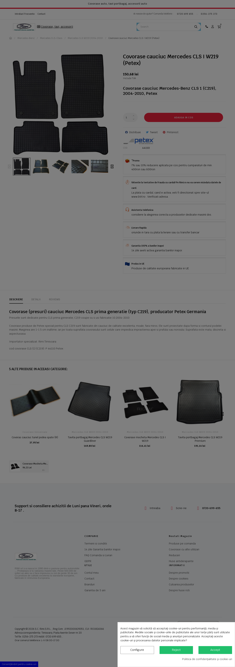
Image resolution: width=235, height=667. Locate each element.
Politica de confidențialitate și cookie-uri (207, 659)
